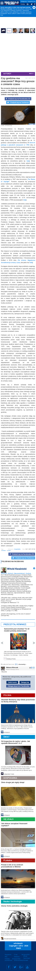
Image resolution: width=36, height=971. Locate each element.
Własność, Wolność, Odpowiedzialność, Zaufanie (16, 573)
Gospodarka (17, 549)
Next (34, 643)
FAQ (6, 956)
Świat (6, 736)
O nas (15, 954)
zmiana (4, 550)
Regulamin (8, 954)
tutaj (1, 15)
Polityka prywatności (8, 959)
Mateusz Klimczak (12, 667)
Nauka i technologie (12, 901)
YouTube (27, 966)
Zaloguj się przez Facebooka (18, 685)
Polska (7, 695)
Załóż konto (12, 682)
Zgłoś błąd (26, 957)
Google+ (21, 966)
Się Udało (8, 819)
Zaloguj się (24, 1)
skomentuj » (22, 664)
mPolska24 (18, 943)
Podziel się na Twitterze (18, 102)
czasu (9, 550)
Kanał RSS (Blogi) (26, 954)
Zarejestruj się (31, 1)
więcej (31, 73)
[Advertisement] (18, 52)
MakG (18, 948)
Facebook (9, 966)
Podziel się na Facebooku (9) (18, 99)
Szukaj (23, 4)
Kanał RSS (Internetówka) (18, 959)
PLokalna (7, 860)
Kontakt (25, 960)
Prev (2, 643)
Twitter (15, 966)
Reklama (16, 956)
